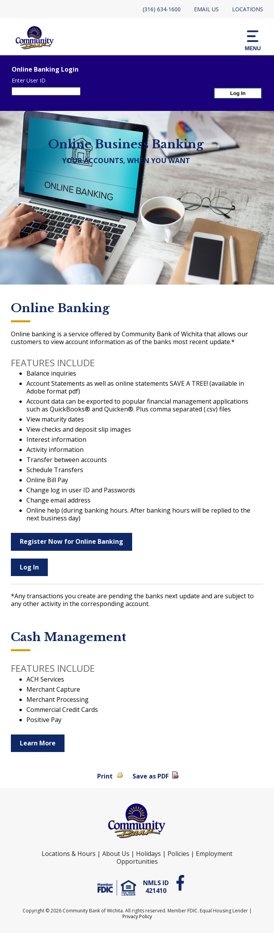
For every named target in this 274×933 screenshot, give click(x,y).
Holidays (148, 853)
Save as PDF (151, 776)
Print (105, 776)
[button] (253, 40)
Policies (178, 853)
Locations (247, 9)
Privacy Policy (137, 916)
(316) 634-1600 (162, 9)
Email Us (206, 9)
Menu (253, 39)
